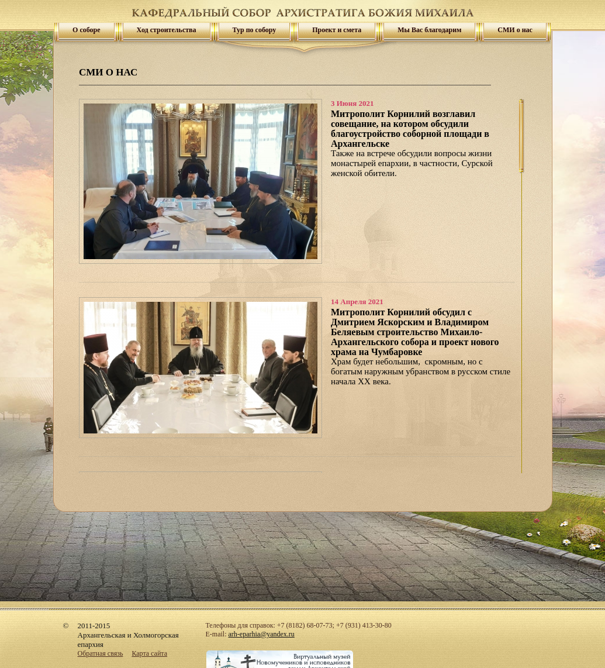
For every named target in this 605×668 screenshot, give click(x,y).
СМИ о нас (515, 30)
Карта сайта (149, 653)
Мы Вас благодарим (429, 30)
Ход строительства (166, 30)
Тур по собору (254, 30)
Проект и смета (336, 30)
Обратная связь (100, 653)
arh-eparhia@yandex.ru (262, 634)
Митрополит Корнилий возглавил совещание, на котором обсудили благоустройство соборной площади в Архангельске (410, 129)
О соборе (86, 30)
